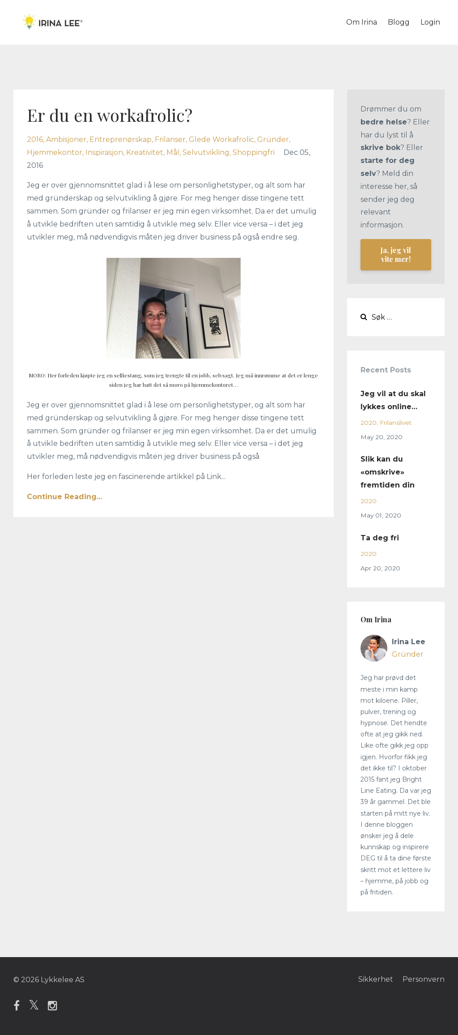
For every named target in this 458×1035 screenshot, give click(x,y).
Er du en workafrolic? (113, 114)
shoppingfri (254, 152)
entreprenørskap (120, 139)
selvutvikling (205, 152)
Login (430, 22)
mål (172, 152)
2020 (368, 422)
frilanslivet (395, 422)
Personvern (424, 979)
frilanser (170, 139)
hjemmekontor (54, 152)
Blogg (399, 22)
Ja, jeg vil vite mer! (395, 254)
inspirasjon (104, 152)
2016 (35, 139)
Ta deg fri (379, 538)
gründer (273, 139)
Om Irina (361, 22)
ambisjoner (66, 139)
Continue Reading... (64, 496)
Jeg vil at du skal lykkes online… (393, 400)
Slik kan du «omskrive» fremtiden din (387, 472)
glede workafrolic (221, 139)
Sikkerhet (374, 979)
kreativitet (144, 152)
